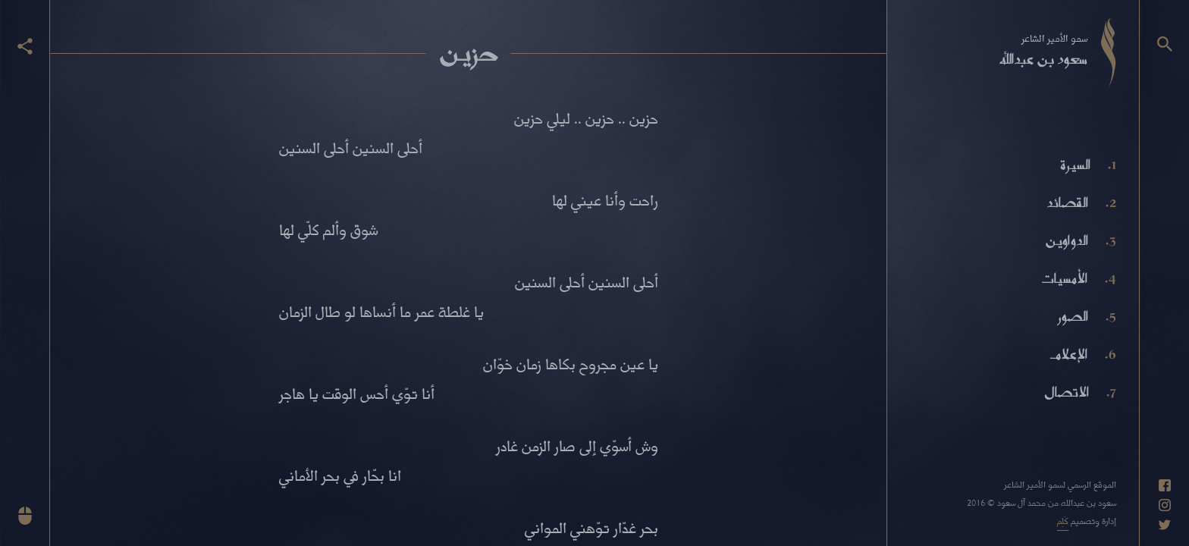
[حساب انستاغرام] (1165, 505)
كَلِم (1062, 521)
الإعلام (1068, 354)
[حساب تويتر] (1165, 525)
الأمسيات (1063, 278)
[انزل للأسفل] (25, 516)
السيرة (1075, 164)
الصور (1073, 316)
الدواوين (1066, 240)
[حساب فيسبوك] (1165, 485)
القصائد (1067, 202)
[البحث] (1164, 44)
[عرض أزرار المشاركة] (25, 46)
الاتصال (1066, 392)
